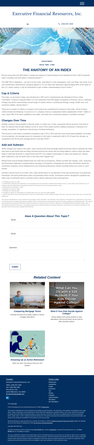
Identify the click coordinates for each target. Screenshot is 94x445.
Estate (51, 386)
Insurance (52, 389)
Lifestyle (51, 395)
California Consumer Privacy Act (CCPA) (62, 421)
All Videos (52, 399)
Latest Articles (53, 397)
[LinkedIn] (27, 24)
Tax (50, 391)
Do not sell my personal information (43, 423)
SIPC (55, 429)
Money (51, 393)
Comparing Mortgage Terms (27, 311)
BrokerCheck (45, 407)
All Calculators (53, 402)
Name (13, 220)
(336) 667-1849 (66, 24)
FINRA (51, 429)
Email (13, 234)
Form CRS (14, 403)
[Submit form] (15, 267)
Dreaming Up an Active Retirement (27, 360)
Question (13, 247)
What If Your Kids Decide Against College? (67, 312)
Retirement (52, 382)
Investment (52, 384)
